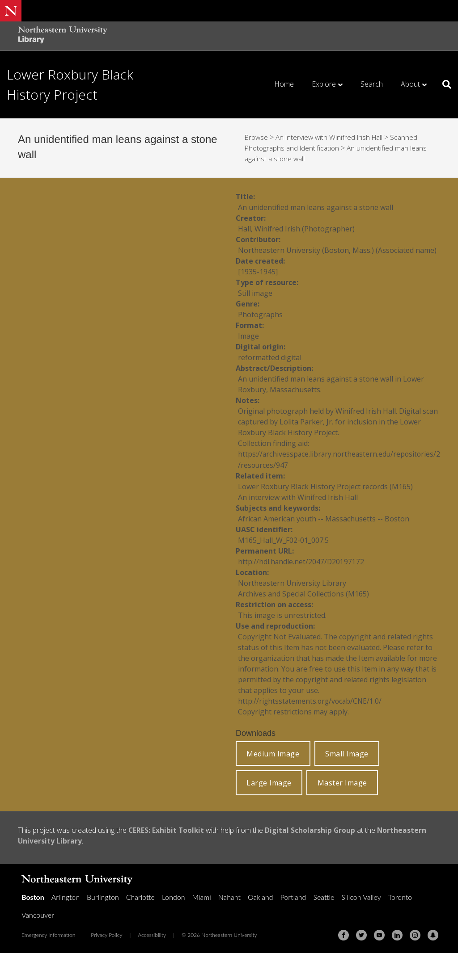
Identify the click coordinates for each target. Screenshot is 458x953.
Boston (32, 896)
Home (284, 84)
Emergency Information (48, 934)
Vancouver (37, 914)
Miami (201, 896)
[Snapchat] (433, 934)
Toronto (400, 896)
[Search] (443, 84)
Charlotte (140, 896)
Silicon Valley (361, 896)
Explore (324, 84)
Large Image (269, 782)
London (173, 896)
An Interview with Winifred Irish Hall (333, 137)
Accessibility (152, 934)
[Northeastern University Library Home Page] (62, 36)
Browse (257, 137)
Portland (293, 896)
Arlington (65, 896)
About (410, 84)
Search (371, 84)
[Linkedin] (397, 934)
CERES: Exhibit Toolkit (166, 830)
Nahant (229, 896)
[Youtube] (379, 934)
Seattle (323, 896)
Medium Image (272, 753)
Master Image (342, 782)
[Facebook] (343, 934)
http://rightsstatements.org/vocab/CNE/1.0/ (311, 700)
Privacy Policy (106, 934)
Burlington (103, 896)
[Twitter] (361, 934)
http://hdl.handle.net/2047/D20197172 (301, 561)
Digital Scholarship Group (311, 830)
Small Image (347, 753)
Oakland (260, 896)
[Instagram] (415, 934)
